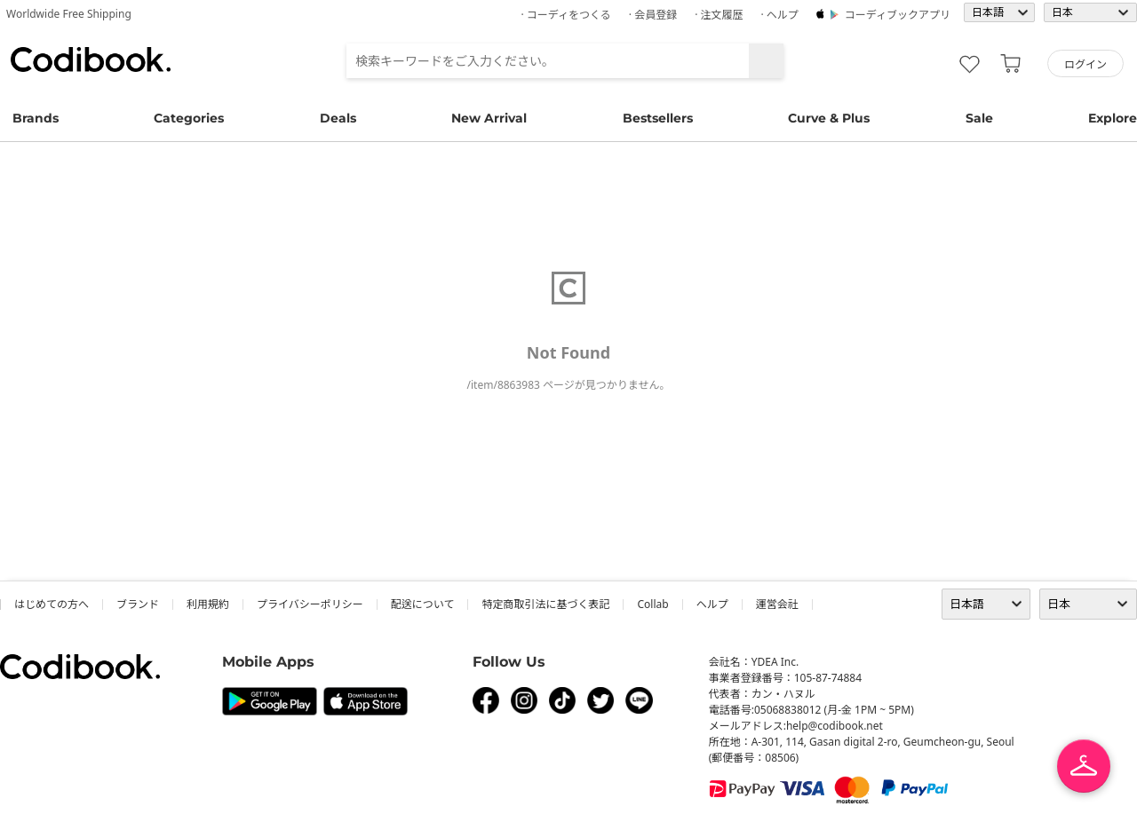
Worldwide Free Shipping (68, 13)
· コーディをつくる (566, 14)
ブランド (137, 604)
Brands (35, 118)
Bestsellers (658, 118)
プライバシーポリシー (310, 604)
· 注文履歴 (719, 14)
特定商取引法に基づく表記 (545, 604)
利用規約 (208, 604)
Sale (979, 118)
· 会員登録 (653, 14)
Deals (338, 118)
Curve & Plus (829, 118)
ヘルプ (712, 604)
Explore (1112, 118)
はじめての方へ (51, 604)
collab (652, 604)
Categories (189, 118)
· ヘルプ (779, 14)
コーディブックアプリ (897, 14)
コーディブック (91, 59)
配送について (423, 604)
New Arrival (489, 118)
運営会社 (777, 604)
